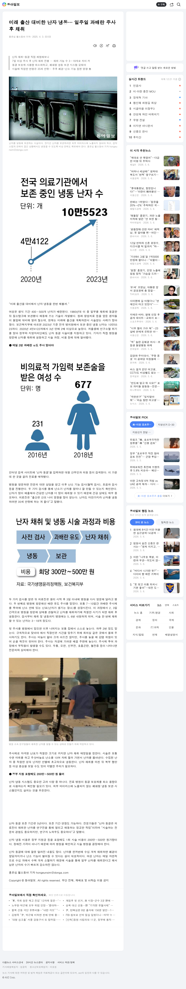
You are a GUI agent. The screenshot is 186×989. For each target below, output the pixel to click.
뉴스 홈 (138, 613)
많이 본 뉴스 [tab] (142, 522)
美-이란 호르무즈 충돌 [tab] (143, 424)
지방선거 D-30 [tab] (166, 424)
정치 (154, 620)
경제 (138, 620)
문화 (138, 627)
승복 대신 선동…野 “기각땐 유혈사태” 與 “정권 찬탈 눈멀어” (91, 905)
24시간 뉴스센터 (34, 962)
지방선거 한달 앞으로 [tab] (143, 432)
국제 (171, 620)
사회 (171, 613)
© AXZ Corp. (9, 977)
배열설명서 (171, 634)
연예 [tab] (167, 605)
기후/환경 (155, 613)
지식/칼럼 (138, 634)
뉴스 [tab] (159, 605)
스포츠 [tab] (175, 605)
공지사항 (50, 962)
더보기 (155, 496)
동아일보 (13, 4)
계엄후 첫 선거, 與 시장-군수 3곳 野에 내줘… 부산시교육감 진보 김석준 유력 (91, 900)
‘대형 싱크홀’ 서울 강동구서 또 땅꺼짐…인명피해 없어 (36, 920)
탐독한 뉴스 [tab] (167, 522)
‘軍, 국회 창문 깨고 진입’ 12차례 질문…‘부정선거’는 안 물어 (36, 900)
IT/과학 (155, 627)
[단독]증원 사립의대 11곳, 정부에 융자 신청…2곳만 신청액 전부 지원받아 (91, 920)
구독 (161, 4)
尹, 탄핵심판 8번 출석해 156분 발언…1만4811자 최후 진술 (91, 910)
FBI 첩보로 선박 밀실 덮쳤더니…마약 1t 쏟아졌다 (91, 915)
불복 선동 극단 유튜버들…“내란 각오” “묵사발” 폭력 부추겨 (36, 910)
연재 (154, 634)
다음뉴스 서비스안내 (12, 962)
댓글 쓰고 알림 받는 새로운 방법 (155, 68)
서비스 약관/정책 (66, 962)
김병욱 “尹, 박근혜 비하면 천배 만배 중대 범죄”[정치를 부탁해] (36, 915)
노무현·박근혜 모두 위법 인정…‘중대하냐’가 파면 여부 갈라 (36, 905)
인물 (171, 627)
